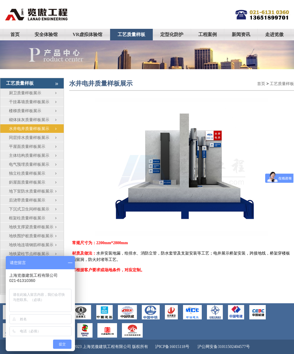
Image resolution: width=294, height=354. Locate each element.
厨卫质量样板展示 (36, 92)
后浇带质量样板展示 (36, 200)
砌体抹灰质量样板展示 (36, 119)
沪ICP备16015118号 (172, 346)
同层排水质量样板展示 (36, 137)
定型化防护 (171, 34)
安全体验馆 (46, 34)
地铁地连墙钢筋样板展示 (36, 244)
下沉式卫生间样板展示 (36, 209)
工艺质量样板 (131, 34)
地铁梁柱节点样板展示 (36, 253)
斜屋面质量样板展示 (36, 182)
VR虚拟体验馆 (87, 34)
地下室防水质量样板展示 (36, 191)
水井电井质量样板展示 (36, 128)
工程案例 (207, 34)
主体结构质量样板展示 (36, 155)
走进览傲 (274, 34)
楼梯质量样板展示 (36, 110)
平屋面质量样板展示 (36, 146)
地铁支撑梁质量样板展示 (36, 227)
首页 (15, 34)
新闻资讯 (241, 34)
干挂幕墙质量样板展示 (36, 101)
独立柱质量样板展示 (36, 173)
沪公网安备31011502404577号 (223, 346)
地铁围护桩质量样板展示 (36, 235)
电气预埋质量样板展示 (36, 164)
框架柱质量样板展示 (36, 218)
